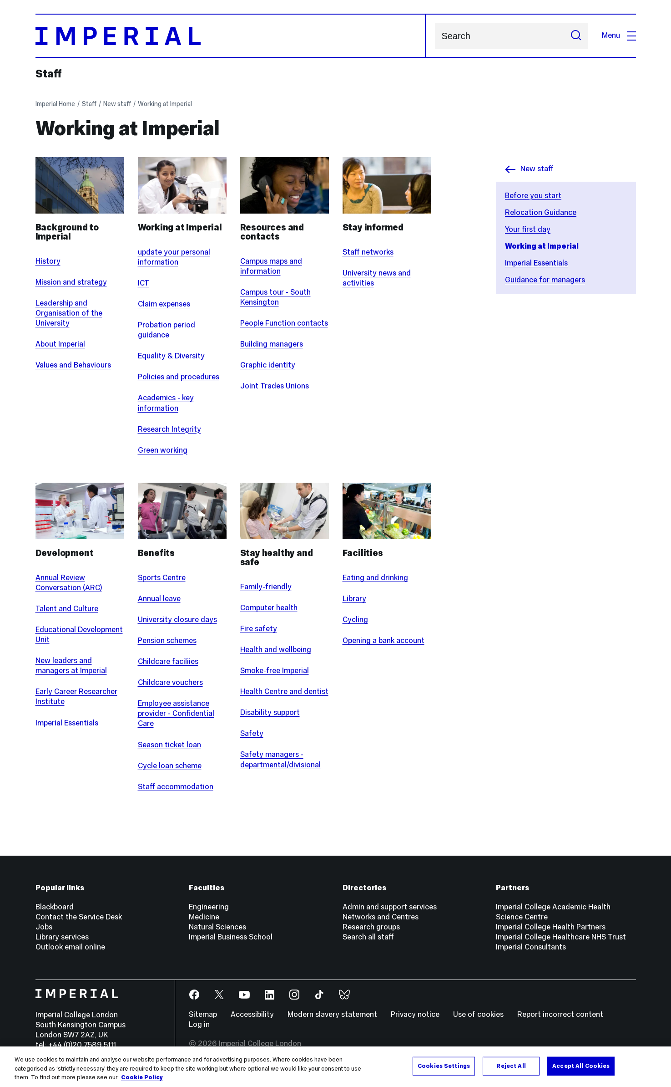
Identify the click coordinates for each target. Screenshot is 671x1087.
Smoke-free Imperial (274, 670)
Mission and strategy (71, 282)
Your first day (527, 229)
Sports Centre (162, 577)
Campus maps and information (271, 266)
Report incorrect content (560, 1014)
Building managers (271, 344)
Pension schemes (167, 640)
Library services (62, 937)
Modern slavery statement (332, 1014)
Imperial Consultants (531, 947)
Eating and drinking (375, 577)
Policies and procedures (178, 377)
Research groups (371, 927)
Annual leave (159, 598)
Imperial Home (55, 104)
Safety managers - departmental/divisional (280, 759)
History (48, 261)
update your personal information (174, 257)
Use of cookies (478, 1014)
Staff (48, 73)
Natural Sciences (217, 927)
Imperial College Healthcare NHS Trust (561, 937)
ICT (143, 283)
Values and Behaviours (73, 365)
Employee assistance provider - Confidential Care (176, 713)
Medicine (204, 917)
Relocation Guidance (540, 212)
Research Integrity (169, 429)
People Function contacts (284, 323)
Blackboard (54, 907)
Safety (251, 733)
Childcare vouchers (170, 682)
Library (354, 598)
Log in (199, 1024)
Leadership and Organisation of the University (68, 313)
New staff (117, 104)
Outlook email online (70, 947)
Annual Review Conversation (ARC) (68, 582)
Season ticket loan (169, 745)
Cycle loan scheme (170, 766)
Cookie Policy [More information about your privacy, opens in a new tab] (142, 1077)
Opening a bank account (383, 640)
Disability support (270, 712)
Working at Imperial (165, 104)
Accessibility (252, 1014)
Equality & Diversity (171, 356)
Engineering (209, 907)
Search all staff (368, 937)
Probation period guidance (166, 330)
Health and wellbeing (275, 649)
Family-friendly (266, 587)
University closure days (177, 619)
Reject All (510, 1065)
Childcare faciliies (168, 661)
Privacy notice (415, 1014)
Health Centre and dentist (284, 691)
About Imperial (60, 344)
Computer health (269, 607)
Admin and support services (390, 907)
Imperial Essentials (536, 263)
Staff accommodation (175, 786)
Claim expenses (164, 304)
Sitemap (203, 1014)
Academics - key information (166, 403)
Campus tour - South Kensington (275, 297)
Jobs (43, 927)
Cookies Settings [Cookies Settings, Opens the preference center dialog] (444, 1065)
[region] (335, 1066)
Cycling (355, 619)
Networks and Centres (381, 917)
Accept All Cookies (581, 1065)
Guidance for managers (545, 280)
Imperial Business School (230, 937)
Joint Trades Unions (274, 386)
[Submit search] (576, 36)
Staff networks (368, 252)
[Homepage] (230, 36)
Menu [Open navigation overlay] (619, 35)
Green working (162, 450)
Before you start (533, 195)
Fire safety (258, 628)
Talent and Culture (66, 608)
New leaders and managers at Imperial (71, 665)
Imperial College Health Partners (550, 927)
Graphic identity (267, 365)
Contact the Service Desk (78, 917)
